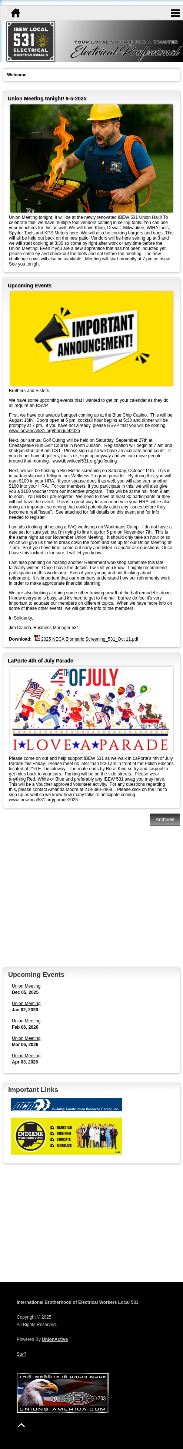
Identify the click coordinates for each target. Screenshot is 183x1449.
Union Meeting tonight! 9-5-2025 (47, 98)
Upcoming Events (29, 285)
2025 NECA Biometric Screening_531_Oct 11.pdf (86, 638)
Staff (21, 1354)
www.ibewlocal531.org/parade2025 (43, 799)
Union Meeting (26, 986)
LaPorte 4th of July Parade (40, 661)
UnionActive (55, 1339)
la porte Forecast (91, 1259)
